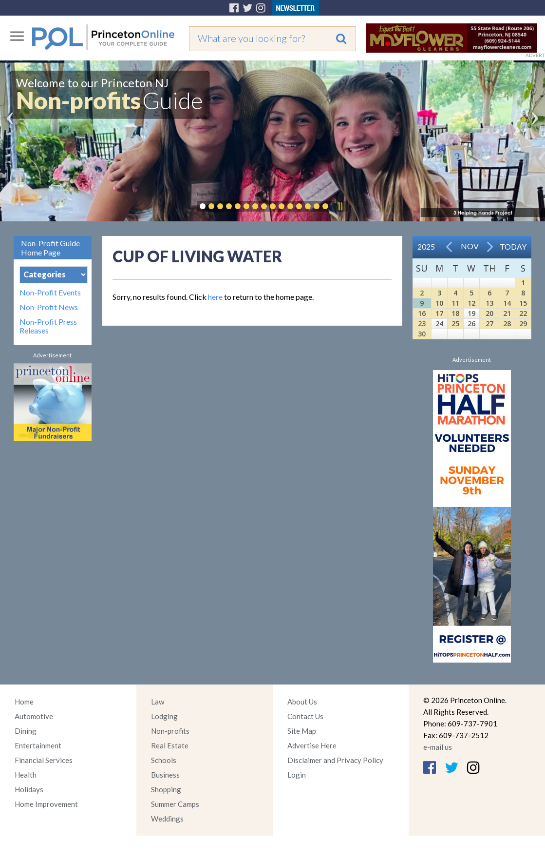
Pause (340, 206)
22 (523, 313)
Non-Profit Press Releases (48, 326)
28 (507, 323)
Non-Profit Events (50, 292)
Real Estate (169, 745)
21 (507, 313)
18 (455, 313)
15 (523, 303)
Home (24, 701)
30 (422, 333)
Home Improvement (46, 804)
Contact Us (305, 716)
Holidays (29, 789)
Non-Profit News (48, 307)
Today (513, 246)
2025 (426, 246)
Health (26, 774)
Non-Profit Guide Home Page (50, 247)
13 (489, 303)
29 (523, 323)
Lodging (164, 716)
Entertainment (38, 745)
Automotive (34, 716)
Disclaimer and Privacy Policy (335, 760)
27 (489, 323)
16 (422, 313)
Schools (163, 760)
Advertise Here (312, 745)
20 (489, 313)
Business (165, 774)
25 (455, 323)
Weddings (167, 818)
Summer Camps (175, 804)
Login (296, 774)
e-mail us (437, 747)
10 (439, 303)
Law (157, 701)
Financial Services (44, 760)
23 (422, 323)
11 (455, 303)
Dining (26, 730)
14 (507, 303)
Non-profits (170, 730)
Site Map (301, 730)
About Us (302, 701)
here (215, 296)
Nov (470, 246)
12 (471, 303)
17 (439, 313)
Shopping (166, 789)
